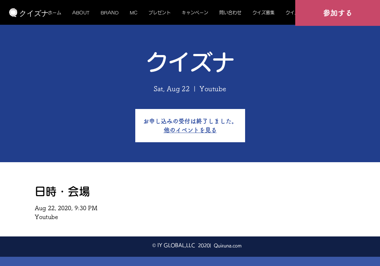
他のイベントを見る (190, 130)
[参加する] (337, 13)
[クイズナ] (34, 13)
